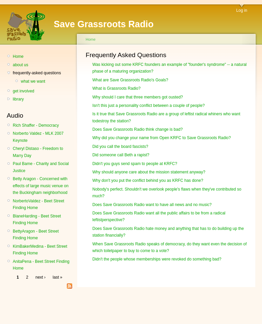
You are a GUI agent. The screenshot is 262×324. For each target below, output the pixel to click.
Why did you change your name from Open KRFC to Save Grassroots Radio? (161, 137)
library (18, 99)
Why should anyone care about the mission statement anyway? (148, 172)
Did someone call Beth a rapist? (120, 155)
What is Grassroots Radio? (116, 88)
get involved (23, 91)
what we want (33, 81)
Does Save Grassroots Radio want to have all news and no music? (152, 204)
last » (57, 277)
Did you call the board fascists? (120, 146)
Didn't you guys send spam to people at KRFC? (134, 163)
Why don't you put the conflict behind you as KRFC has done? (147, 180)
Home (18, 56)
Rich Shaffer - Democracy (36, 125)
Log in (241, 10)
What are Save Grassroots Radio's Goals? (130, 80)
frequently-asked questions (37, 73)
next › (41, 277)
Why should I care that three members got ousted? (137, 97)
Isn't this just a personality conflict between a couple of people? (148, 105)
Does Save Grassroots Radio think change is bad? (137, 129)
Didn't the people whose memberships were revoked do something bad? (156, 259)
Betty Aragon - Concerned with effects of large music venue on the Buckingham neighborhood (41, 185)
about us (20, 65)
